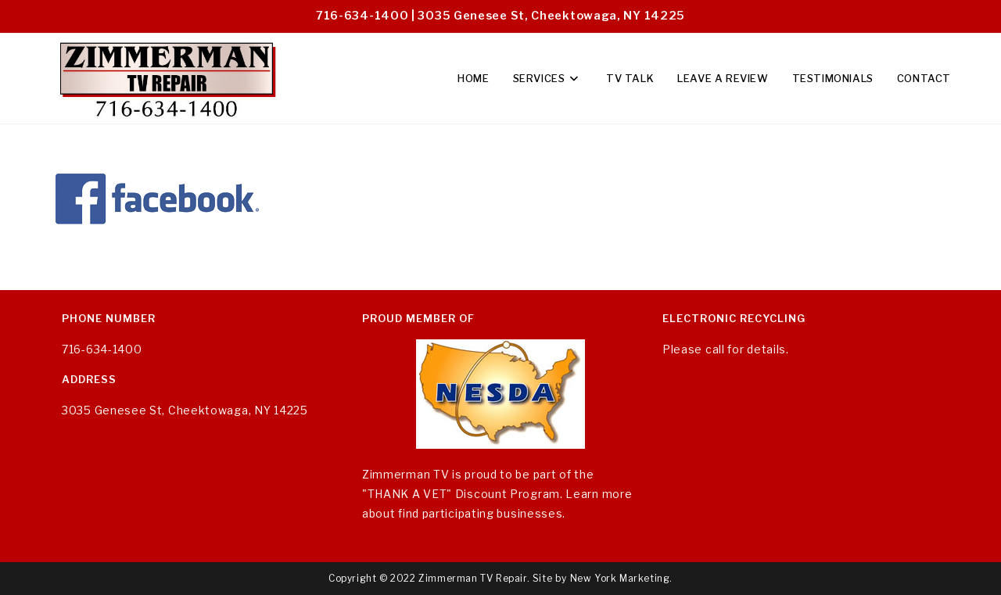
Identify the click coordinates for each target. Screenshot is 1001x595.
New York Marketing (620, 578)
